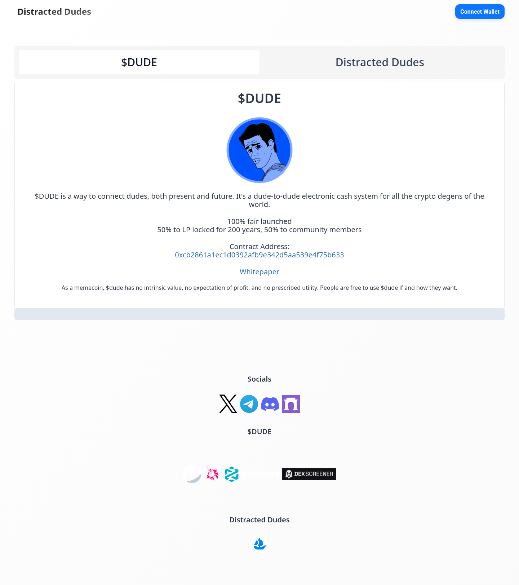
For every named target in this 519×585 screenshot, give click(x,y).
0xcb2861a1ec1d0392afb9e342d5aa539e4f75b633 (259, 255)
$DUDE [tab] (139, 62)
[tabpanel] (259, 195)
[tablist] (259, 62)
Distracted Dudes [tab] (380, 62)
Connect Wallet (480, 11)
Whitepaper (259, 271)
